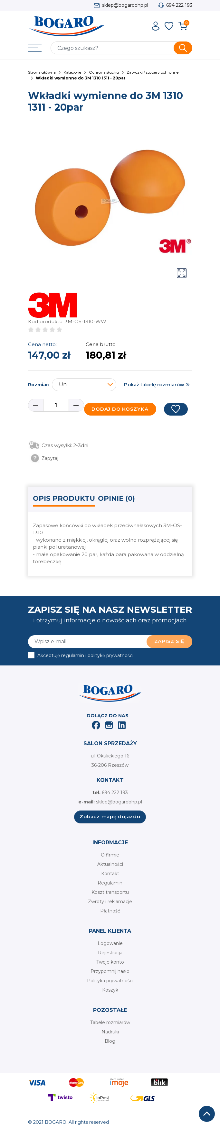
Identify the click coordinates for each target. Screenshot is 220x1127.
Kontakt (110, 873)
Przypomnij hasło (110, 971)
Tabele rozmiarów (110, 1022)
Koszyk (110, 990)
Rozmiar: (38, 385)
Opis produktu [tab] (64, 498)
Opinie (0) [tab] (116, 498)
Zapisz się (169, 641)
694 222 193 (179, 5)
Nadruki (110, 1032)
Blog (110, 1041)
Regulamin (110, 883)
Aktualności (110, 864)
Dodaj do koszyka (119, 409)
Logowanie (110, 943)
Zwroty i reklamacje (110, 901)
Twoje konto (110, 962)
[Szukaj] (121, 47)
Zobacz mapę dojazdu (110, 816)
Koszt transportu (110, 892)
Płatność (110, 911)
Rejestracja (110, 953)
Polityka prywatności (110, 981)
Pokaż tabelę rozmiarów (154, 384)
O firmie (110, 855)
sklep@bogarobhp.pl (125, 5)
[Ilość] (56, 405)
